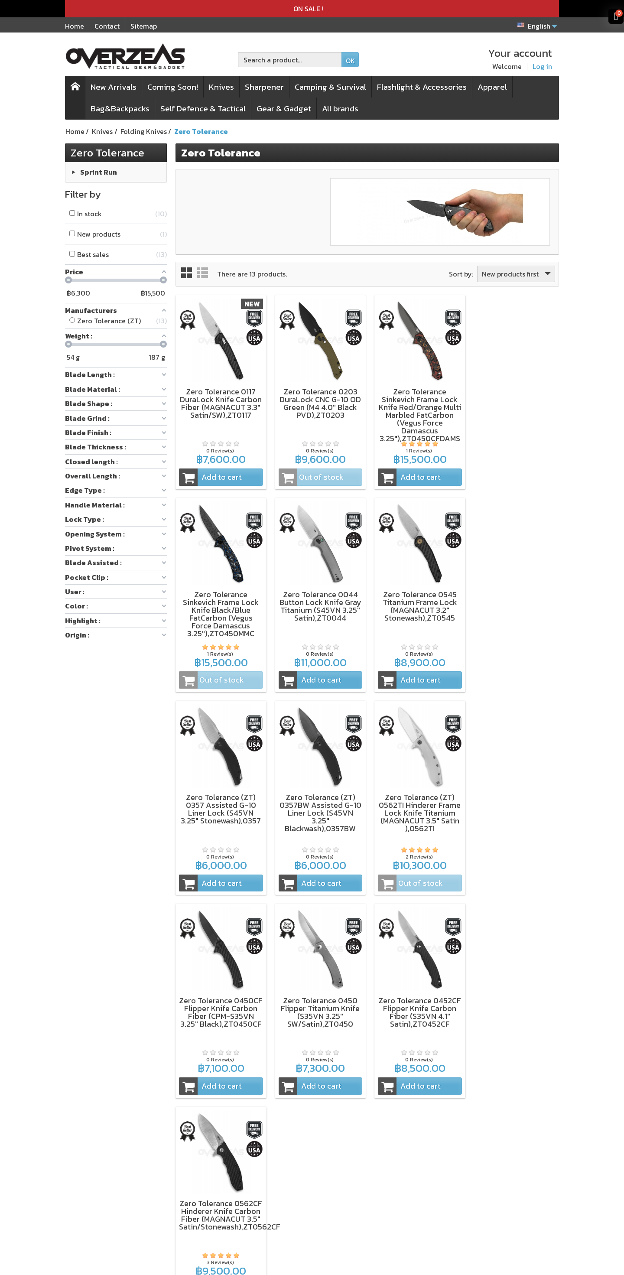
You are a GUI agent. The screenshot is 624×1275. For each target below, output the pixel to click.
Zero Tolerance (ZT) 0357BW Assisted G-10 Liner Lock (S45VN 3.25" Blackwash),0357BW (514, 607)
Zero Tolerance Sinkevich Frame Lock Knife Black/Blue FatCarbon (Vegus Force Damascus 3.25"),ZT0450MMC (514, 409)
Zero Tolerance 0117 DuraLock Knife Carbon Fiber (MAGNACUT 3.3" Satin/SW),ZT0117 (220, 402)
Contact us (305, 1221)
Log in (542, 66)
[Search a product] (290, 59)
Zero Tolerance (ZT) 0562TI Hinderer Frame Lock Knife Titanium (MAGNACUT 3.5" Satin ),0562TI (220, 808)
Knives (221, 87)
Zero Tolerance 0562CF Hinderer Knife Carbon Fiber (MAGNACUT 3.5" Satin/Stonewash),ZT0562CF (229, 1010)
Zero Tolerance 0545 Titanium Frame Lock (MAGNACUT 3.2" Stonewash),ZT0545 (318, 603)
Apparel (492, 87)
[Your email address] (502, 1183)
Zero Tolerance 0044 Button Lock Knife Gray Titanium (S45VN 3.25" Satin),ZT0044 (220, 603)
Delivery (301, 1186)
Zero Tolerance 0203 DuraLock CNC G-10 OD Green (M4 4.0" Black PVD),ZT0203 (318, 402)
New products (212, 1198)
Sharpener (264, 87)
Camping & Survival (330, 87)
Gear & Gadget (284, 108)
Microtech (109, 1198)
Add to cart (210, 476)
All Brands (207, 1221)
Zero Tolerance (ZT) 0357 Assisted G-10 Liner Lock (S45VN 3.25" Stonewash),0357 (416, 603)
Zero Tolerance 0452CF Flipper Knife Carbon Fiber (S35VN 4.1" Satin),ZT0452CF (514, 805)
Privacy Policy (311, 1174)
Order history (309, 1198)
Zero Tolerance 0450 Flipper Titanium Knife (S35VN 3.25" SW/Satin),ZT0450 (416, 805)
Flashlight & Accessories (422, 87)
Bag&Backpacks (120, 108)
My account (306, 1209)
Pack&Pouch (211, 1186)
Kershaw (107, 1163)
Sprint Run (98, 171)
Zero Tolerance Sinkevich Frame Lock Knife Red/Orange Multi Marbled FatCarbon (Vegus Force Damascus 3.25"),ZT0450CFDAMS (416, 413)
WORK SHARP (115, 1186)
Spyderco (109, 1209)
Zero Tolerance (107, 152)
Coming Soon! (172, 87)
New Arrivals (113, 87)
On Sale (203, 1209)
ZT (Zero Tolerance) (125, 1174)
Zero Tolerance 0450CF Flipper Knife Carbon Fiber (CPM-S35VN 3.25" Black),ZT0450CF (318, 808)
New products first (517, 274)
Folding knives (214, 1163)
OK (350, 60)
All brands (340, 108)
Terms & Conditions (319, 1163)
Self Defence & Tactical (203, 108)
